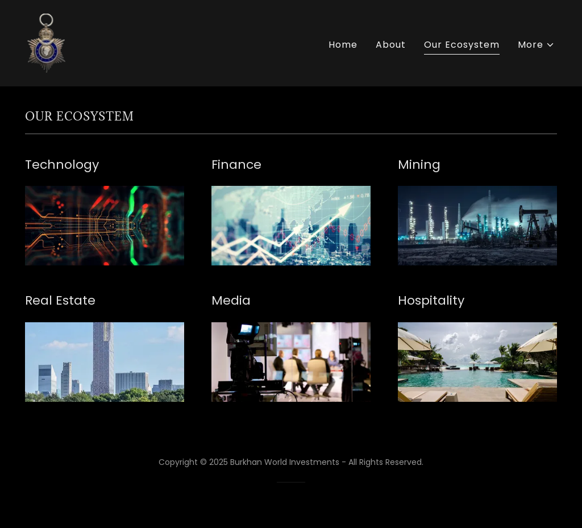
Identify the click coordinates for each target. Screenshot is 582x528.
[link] (46, 42)
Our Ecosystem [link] (462, 44)
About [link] (391, 44)
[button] (536, 45)
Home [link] (343, 44)
